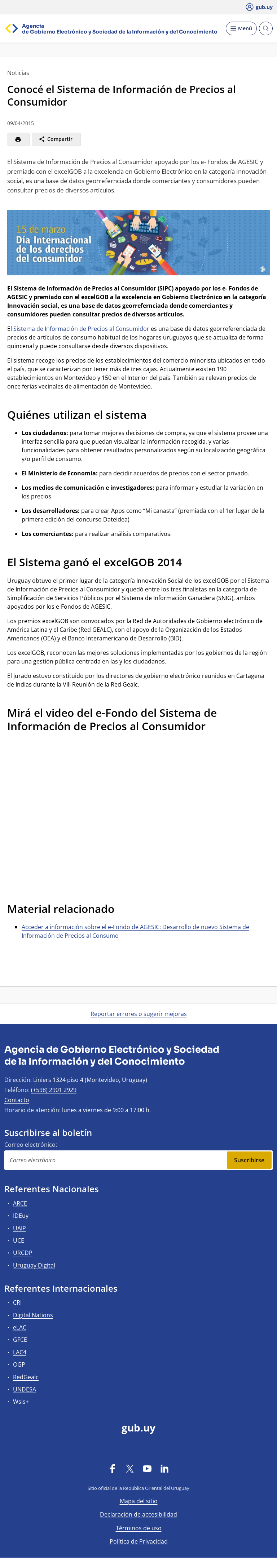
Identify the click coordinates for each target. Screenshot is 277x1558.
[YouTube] (147, 1468)
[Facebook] (112, 1468)
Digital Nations (33, 1315)
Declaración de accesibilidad (138, 1514)
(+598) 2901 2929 (53, 1090)
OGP (19, 1364)
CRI (17, 1302)
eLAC (19, 1327)
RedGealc (26, 1377)
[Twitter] (130, 1468)
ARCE (20, 1203)
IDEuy (20, 1216)
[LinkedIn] (164, 1468)
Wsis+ (21, 1402)
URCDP (22, 1253)
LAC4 (19, 1352)
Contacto (16, 1100)
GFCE (20, 1340)
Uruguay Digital (34, 1265)
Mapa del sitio (139, 1501)
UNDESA (24, 1389)
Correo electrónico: (30, 1145)
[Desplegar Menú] (241, 28)
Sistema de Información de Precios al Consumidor (82, 329)
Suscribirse (249, 1160)
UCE (18, 1240)
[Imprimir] (18, 139)
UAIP (19, 1228)
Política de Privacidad (139, 1541)
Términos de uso (139, 1528)
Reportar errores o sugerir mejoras (139, 1014)
